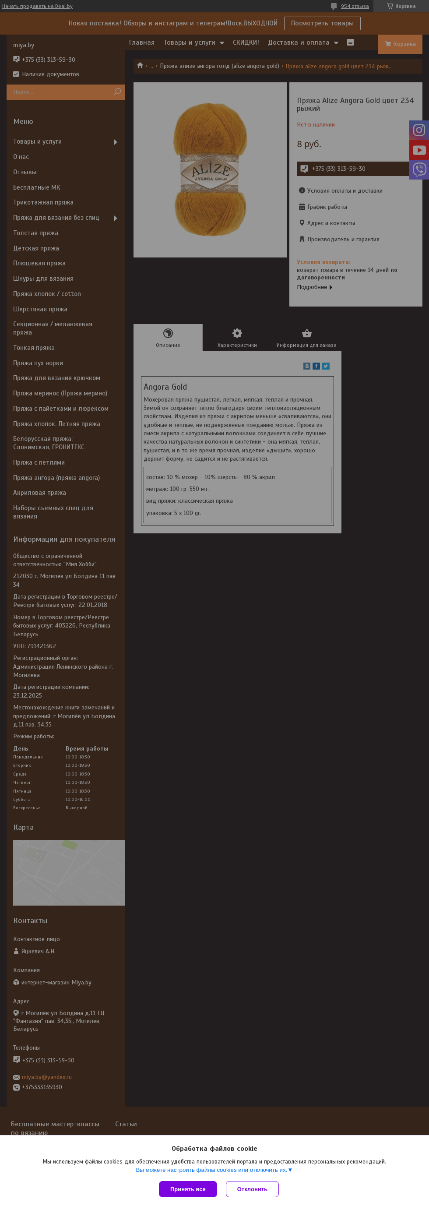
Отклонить (252, 1189)
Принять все (188, 1189)
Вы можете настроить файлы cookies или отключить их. (211, 1170)
